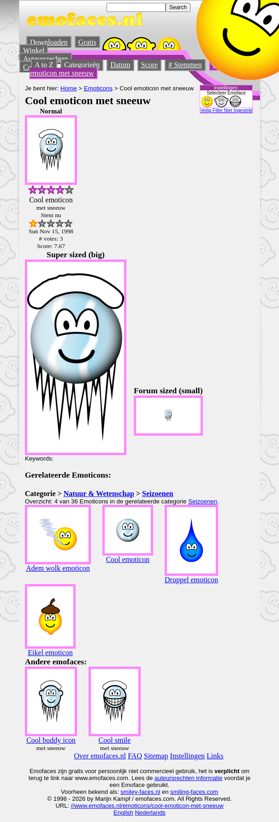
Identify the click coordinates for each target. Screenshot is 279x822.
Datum (120, 65)
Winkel (33, 50)
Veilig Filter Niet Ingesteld (226, 110)
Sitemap (156, 756)
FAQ (135, 756)
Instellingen (187, 756)
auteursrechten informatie (188, 778)
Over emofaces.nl (100, 756)
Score (149, 65)
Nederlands (150, 812)
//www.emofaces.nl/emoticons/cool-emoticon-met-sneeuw (147, 805)
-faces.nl (148, 791)
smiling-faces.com (194, 791)
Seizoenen (157, 493)
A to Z (44, 65)
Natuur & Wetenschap (99, 493)
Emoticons (98, 88)
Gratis (87, 42)
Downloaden (49, 42)
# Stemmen (185, 65)
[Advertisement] (173, 245)
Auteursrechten (45, 59)
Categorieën (82, 65)
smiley (128, 791)
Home (68, 88)
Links (215, 756)
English (123, 812)
